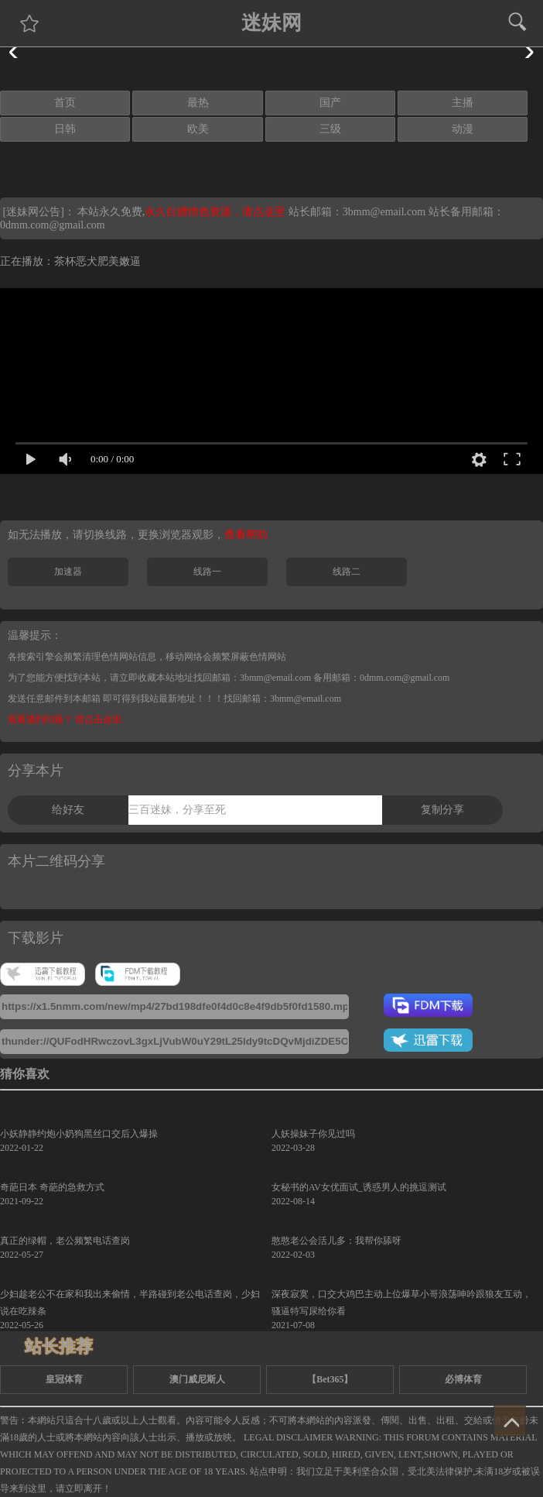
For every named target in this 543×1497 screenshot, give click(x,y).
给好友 (68, 809)
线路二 (346, 571)
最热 (198, 102)
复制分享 (442, 809)
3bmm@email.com (384, 212)
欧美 (198, 129)
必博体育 (463, 1379)
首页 (65, 102)
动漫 (462, 129)
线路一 (207, 571)
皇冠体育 (64, 1379)
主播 (462, 102)
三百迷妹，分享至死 (177, 809)
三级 (330, 129)
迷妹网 (271, 23)
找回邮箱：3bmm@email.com (282, 698)
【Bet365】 (330, 1379)
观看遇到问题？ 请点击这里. (66, 719)
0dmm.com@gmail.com (52, 225)
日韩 (65, 129)
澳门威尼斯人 (197, 1379)
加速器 (68, 571)
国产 (330, 102)
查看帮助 (246, 535)
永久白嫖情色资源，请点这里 (217, 212)
